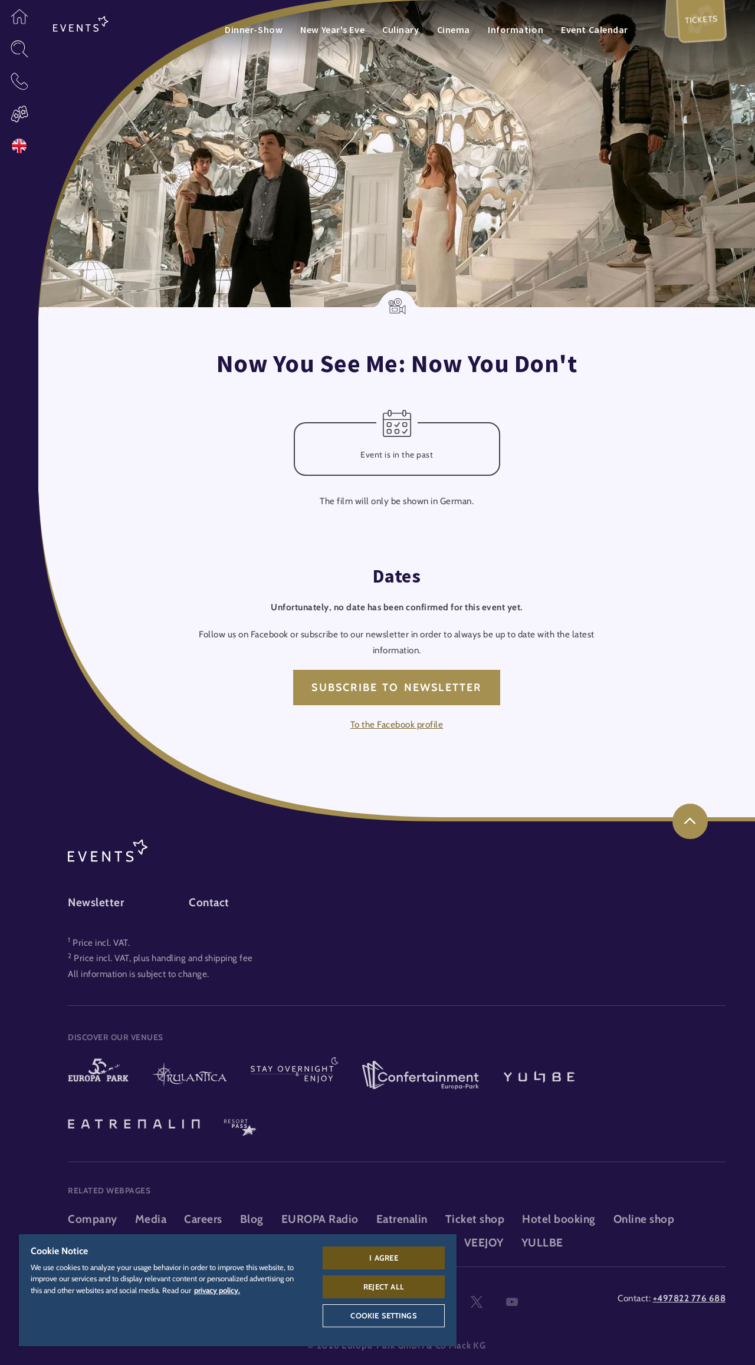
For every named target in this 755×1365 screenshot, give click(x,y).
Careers (203, 1219)
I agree (383, 1257)
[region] (238, 1290)
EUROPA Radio (320, 1219)
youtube (512, 1302)
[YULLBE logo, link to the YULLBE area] (539, 1076)
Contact (209, 902)
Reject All (383, 1286)
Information (515, 29)
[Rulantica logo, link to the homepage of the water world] (189, 1076)
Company (92, 1219)
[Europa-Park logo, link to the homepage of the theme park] (98, 1076)
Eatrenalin (402, 1219)
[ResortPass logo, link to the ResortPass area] (240, 1123)
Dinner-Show (254, 29)
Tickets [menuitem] (701, 19)
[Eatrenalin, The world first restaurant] (134, 1123)
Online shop (644, 1219)
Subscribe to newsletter (396, 687)
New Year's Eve (332, 29)
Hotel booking (559, 1219)
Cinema (453, 29)
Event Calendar (594, 29)
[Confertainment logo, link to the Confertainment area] (420, 1076)
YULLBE (542, 1242)
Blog (252, 1219)
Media (151, 1219)
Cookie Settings (383, 1315)
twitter (476, 1302)
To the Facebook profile (397, 724)
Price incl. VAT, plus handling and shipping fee (163, 957)
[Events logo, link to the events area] (80, 24)
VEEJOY (484, 1242)
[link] (690, 821)
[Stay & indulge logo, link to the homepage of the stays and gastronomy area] (294, 1076)
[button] (19, 16)
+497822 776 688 (689, 1298)
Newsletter (96, 902)
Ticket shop (475, 1219)
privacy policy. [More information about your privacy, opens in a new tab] (217, 1290)
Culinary (400, 29)
